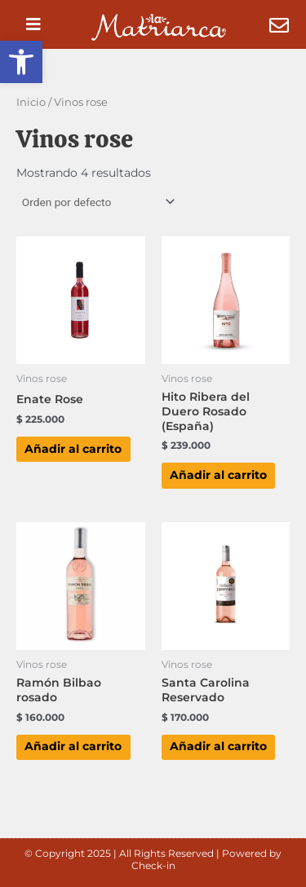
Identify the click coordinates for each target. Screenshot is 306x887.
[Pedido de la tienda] (97, 202)
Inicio (31, 102)
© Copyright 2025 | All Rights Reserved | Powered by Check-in (153, 859)
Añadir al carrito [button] (73, 448)
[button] (21, 62)
